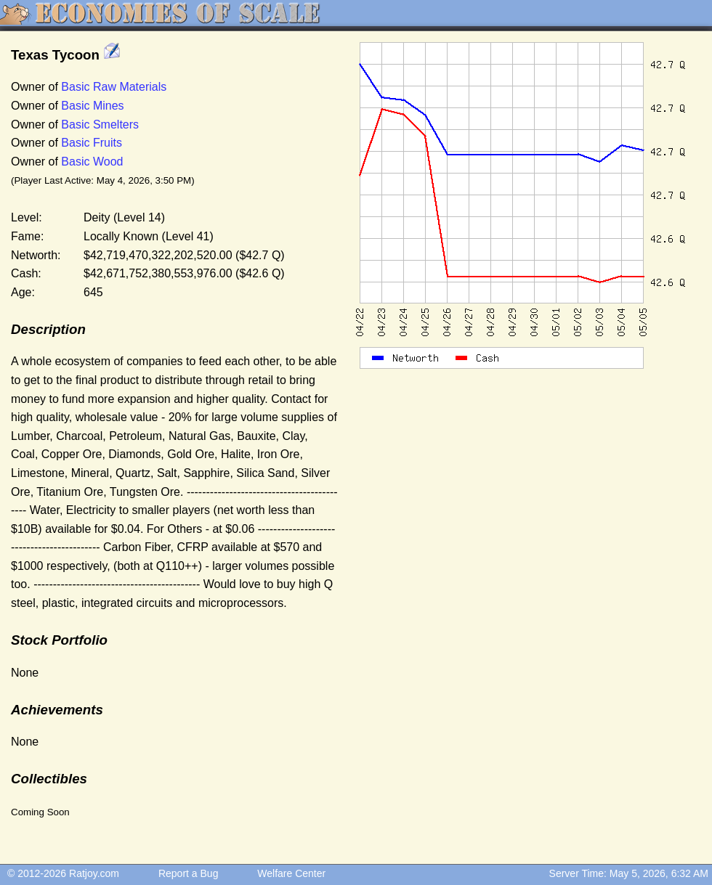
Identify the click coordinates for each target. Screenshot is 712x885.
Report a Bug (188, 873)
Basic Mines (92, 105)
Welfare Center (291, 873)
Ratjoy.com (94, 873)
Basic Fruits (91, 142)
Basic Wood (92, 161)
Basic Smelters (100, 124)
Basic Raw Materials (113, 87)
